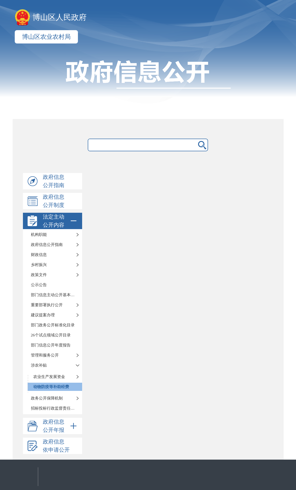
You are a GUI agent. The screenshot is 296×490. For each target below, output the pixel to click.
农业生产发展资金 (49, 377)
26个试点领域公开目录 (51, 335)
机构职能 (39, 234)
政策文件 (39, 275)
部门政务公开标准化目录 (53, 325)
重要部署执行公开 (47, 305)
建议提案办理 (43, 315)
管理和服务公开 (45, 355)
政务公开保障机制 (47, 398)
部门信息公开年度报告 (51, 345)
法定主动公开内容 (60, 221)
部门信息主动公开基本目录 (55, 295)
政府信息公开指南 (53, 181)
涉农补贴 (39, 365)
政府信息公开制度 (53, 201)
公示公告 (39, 285)
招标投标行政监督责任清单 (55, 408)
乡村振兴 (39, 265)
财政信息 (39, 254)
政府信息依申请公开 (56, 446)
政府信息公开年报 (60, 426)
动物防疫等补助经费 (51, 387)
